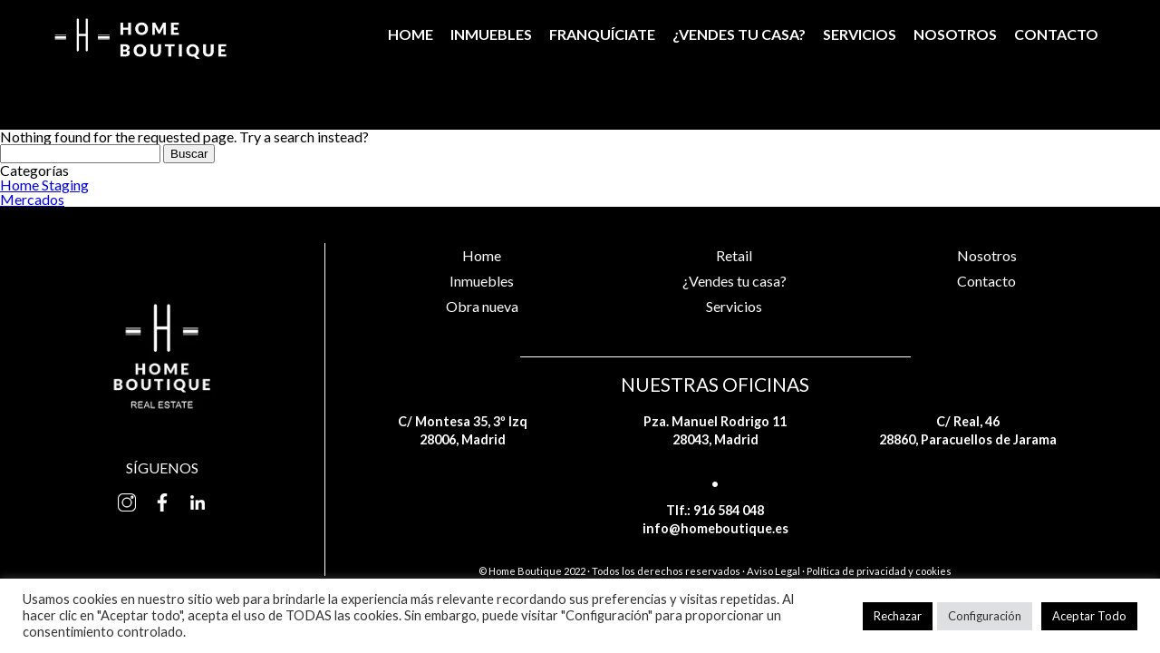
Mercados (32, 199)
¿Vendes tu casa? (739, 34)
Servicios (859, 34)
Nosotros (955, 34)
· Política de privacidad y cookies (877, 571)
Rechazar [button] (898, 616)
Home (410, 34)
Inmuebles (491, 34)
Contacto (1056, 34)
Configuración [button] (984, 616)
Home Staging (44, 184)
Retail (734, 255)
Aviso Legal (773, 571)
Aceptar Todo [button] (1089, 616)
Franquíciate (602, 34)
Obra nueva (482, 306)
